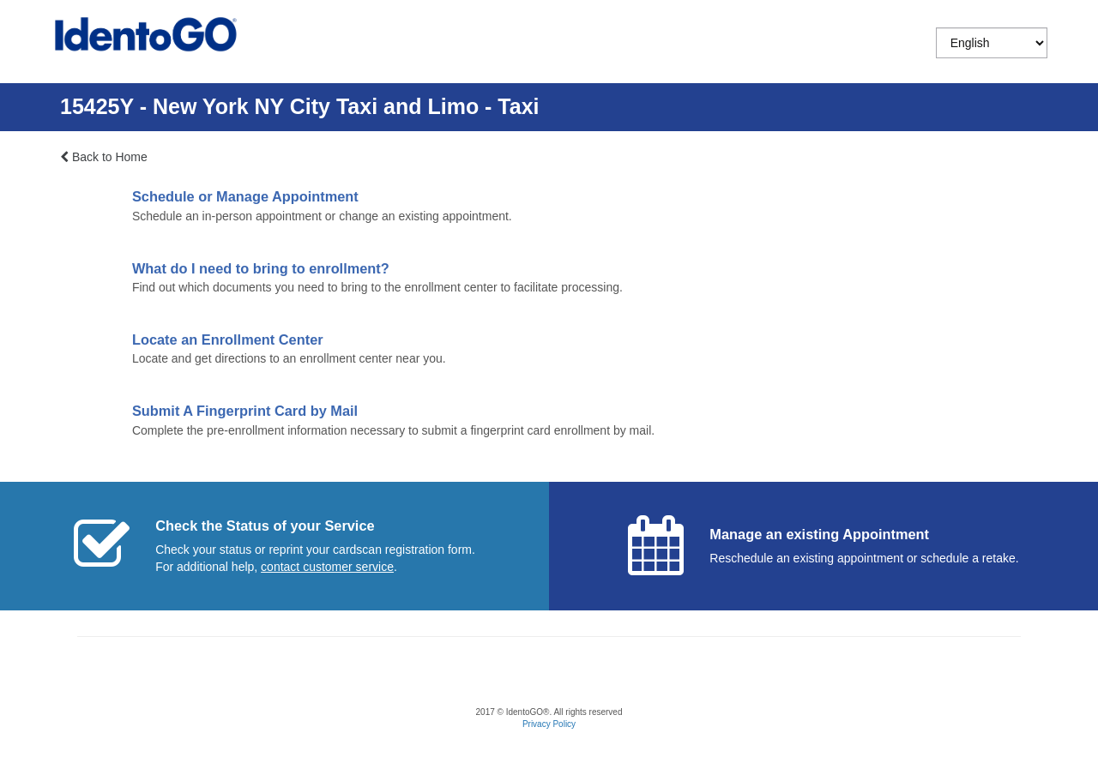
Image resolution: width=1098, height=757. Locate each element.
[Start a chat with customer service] (327, 567)
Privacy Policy (549, 724)
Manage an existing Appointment (819, 534)
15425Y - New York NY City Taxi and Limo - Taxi (300, 106)
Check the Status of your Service (264, 525)
